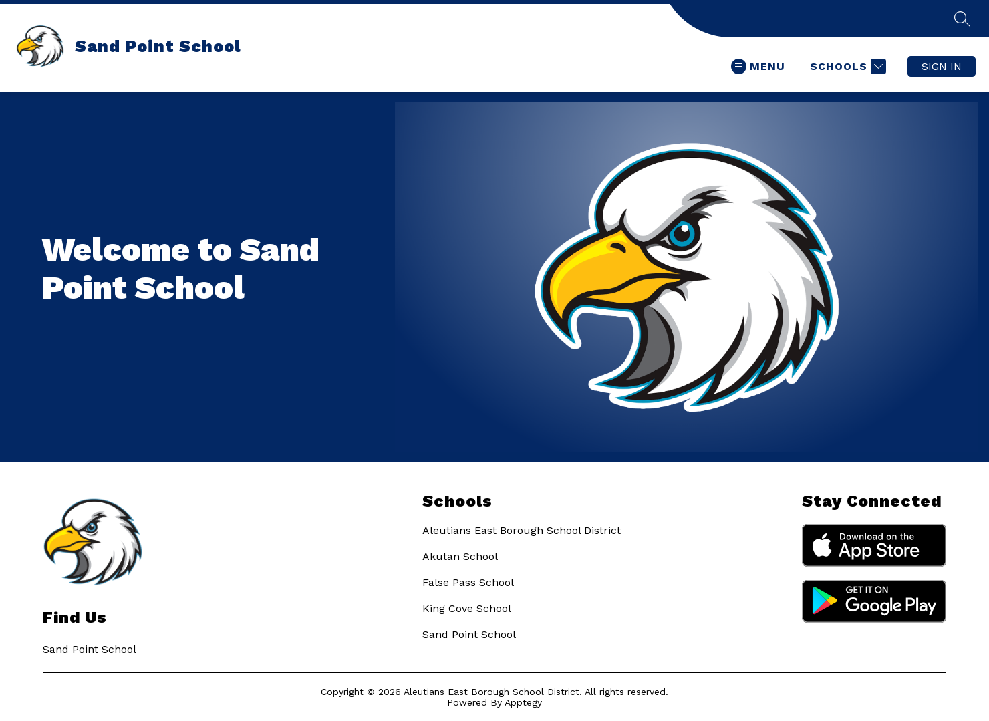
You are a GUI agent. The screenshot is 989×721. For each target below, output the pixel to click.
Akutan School (460, 556)
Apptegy (523, 702)
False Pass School (468, 582)
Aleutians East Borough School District (521, 530)
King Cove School (466, 608)
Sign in (942, 66)
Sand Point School (469, 634)
